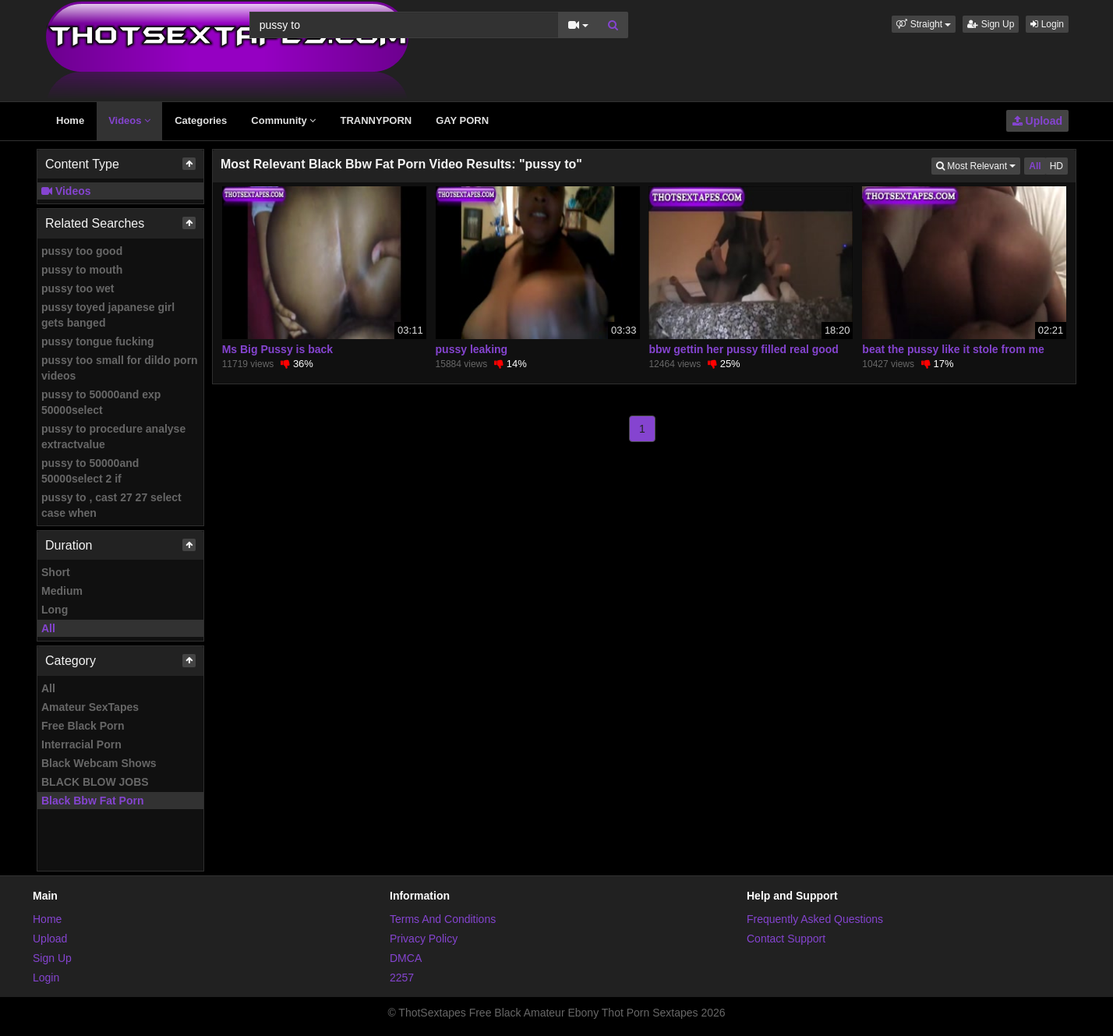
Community (283, 120)
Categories (201, 120)
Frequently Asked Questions (815, 919)
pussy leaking (472, 349)
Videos (129, 120)
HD (1056, 166)
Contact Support (786, 938)
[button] (924, 24)
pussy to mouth (81, 269)
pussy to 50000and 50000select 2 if (90, 471)
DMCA (406, 958)
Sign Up (990, 24)
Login (1047, 24)
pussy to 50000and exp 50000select (101, 402)
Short (55, 572)
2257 (402, 977)
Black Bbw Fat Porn (92, 800)
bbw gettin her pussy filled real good (743, 349)
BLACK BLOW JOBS (95, 782)
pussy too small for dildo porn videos (119, 368)
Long (54, 609)
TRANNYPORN (376, 120)
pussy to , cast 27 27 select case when (111, 505)
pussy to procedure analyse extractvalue (113, 437)
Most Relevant (978, 164)
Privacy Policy (424, 938)
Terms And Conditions (443, 919)
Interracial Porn (81, 744)
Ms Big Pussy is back (277, 349)
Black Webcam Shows (99, 763)
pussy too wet (77, 288)
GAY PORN (462, 120)
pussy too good (81, 251)
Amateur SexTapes (90, 707)
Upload (1037, 121)
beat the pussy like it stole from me (953, 349)
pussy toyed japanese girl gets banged (108, 315)
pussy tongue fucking (97, 341)
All (48, 628)
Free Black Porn (83, 726)
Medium (62, 591)
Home (70, 120)
